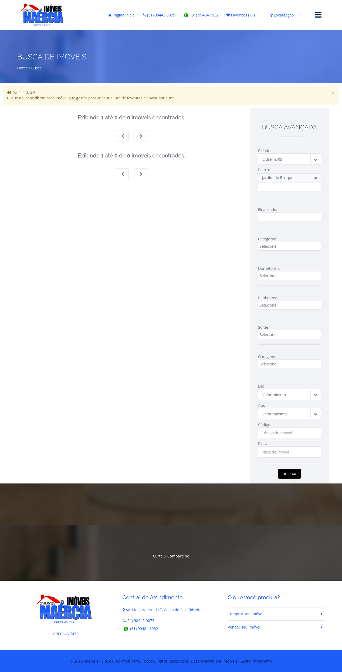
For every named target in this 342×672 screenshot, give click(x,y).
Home (22, 67)
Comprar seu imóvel (245, 613)
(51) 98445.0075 (159, 15)
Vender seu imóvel (244, 627)
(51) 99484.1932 (200, 15)
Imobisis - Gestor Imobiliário (247, 661)
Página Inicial (122, 15)
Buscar (289, 474)
